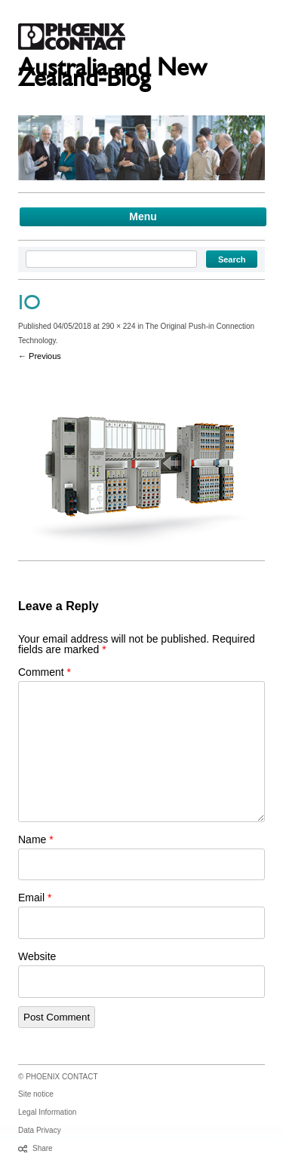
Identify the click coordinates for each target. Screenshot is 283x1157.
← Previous (39, 356)
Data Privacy (39, 1130)
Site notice (36, 1094)
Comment (44, 672)
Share (42, 1148)
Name (36, 839)
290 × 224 (119, 326)
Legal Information (47, 1112)
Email (34, 898)
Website (37, 956)
